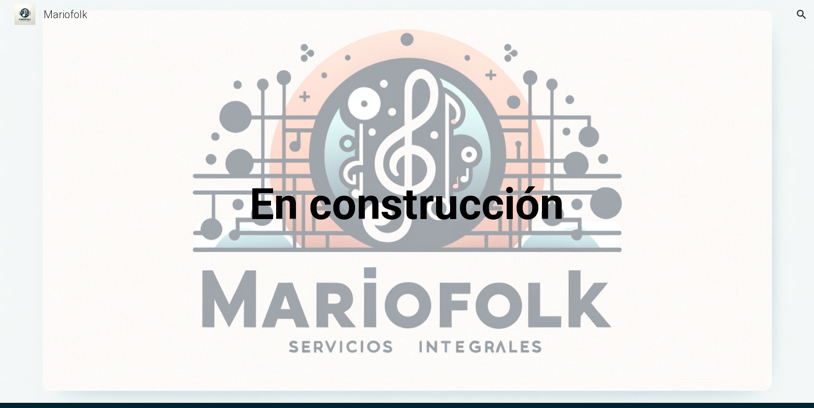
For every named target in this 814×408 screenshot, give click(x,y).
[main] (406, 204)
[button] (801, 14)
